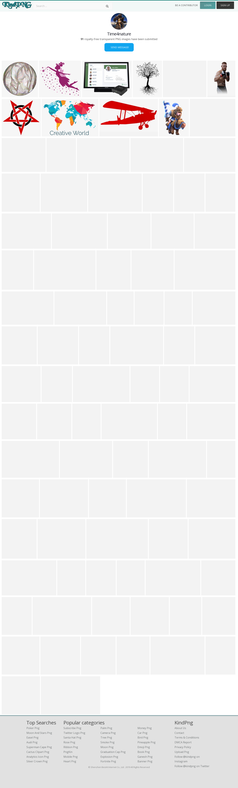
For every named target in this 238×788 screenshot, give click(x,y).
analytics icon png (37, 757)
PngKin (67, 752)
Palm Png (106, 728)
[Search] (107, 6)
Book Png (144, 752)
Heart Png (69, 761)
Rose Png (69, 742)
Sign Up (225, 5)
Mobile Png (70, 757)
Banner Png (145, 761)
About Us (180, 728)
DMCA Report (183, 742)
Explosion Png (109, 757)
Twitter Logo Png (74, 733)
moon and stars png (39, 733)
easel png (32, 737)
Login (207, 5)
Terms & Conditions (187, 737)
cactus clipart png (37, 752)
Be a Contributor (186, 5)
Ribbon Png (70, 747)
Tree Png (106, 737)
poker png (33, 728)
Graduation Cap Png (113, 752)
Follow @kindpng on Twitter (192, 766)
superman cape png (39, 747)
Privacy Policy (183, 747)
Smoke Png (107, 742)
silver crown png (37, 761)
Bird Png (143, 737)
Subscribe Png (72, 728)
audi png (32, 742)
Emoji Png (144, 747)
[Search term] (73, 6)
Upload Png (182, 752)
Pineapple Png (147, 742)
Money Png (145, 728)
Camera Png (108, 733)
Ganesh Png (145, 757)
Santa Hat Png (72, 737)
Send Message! (119, 47)
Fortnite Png (108, 761)
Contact (179, 733)
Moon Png (107, 747)
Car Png (142, 733)
